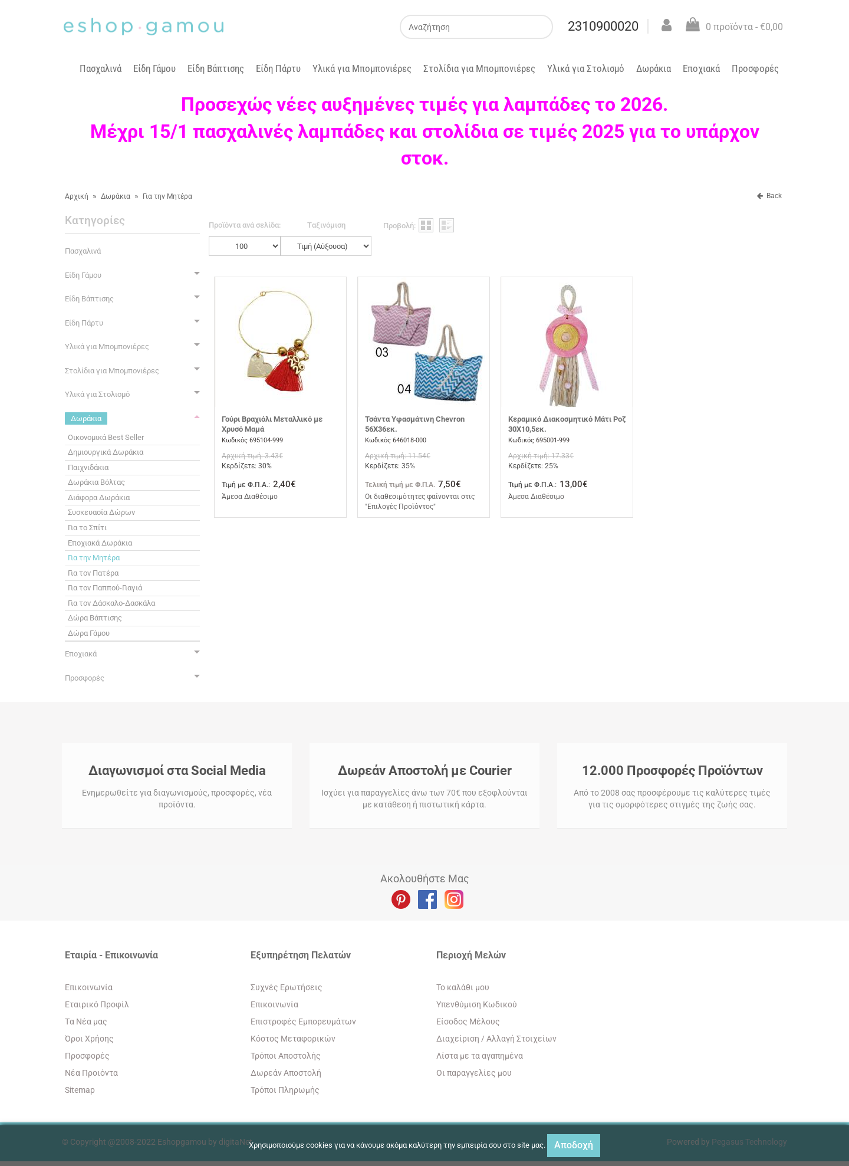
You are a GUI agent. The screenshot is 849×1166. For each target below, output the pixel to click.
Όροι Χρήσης (89, 1038)
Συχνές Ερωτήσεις (287, 987)
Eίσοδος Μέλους (468, 1021)
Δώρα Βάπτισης (95, 617)
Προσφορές (755, 68)
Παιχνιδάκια (88, 467)
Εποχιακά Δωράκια (100, 542)
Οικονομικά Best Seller (106, 437)
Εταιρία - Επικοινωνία (111, 955)
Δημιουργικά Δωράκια (105, 452)
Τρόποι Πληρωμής (285, 1090)
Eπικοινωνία (89, 987)
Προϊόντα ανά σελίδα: (245, 225)
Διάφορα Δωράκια (99, 497)
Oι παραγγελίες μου (474, 1073)
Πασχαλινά (100, 68)
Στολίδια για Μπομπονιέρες (479, 68)
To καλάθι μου (462, 987)
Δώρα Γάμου (89, 633)
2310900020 (603, 26)
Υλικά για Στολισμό (585, 68)
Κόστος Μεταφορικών (293, 1038)
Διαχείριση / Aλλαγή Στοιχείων (496, 1038)
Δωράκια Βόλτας (96, 482)
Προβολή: (399, 225)
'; (245, 246)
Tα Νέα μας (86, 1021)
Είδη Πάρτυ (278, 68)
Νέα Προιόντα (91, 1073)
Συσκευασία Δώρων (101, 512)
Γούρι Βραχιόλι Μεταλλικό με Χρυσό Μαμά (272, 424)
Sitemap (80, 1090)
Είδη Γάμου (154, 68)
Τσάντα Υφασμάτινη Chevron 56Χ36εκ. (415, 424)
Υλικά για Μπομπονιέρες (362, 68)
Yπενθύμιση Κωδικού (476, 1004)
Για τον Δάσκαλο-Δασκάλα (111, 603)
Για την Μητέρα (167, 196)
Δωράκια (653, 68)
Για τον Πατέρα (93, 573)
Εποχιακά (701, 68)
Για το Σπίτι (87, 527)
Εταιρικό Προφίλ (97, 1004)
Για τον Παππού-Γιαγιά (105, 587)
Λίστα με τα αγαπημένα (479, 1055)
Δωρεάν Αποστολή (286, 1073)
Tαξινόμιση (326, 225)
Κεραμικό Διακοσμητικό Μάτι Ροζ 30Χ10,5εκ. (567, 424)
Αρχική (76, 196)
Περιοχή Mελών (471, 955)
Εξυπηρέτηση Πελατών (301, 955)
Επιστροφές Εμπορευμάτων (303, 1021)
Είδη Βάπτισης (215, 68)
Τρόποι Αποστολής (286, 1055)
